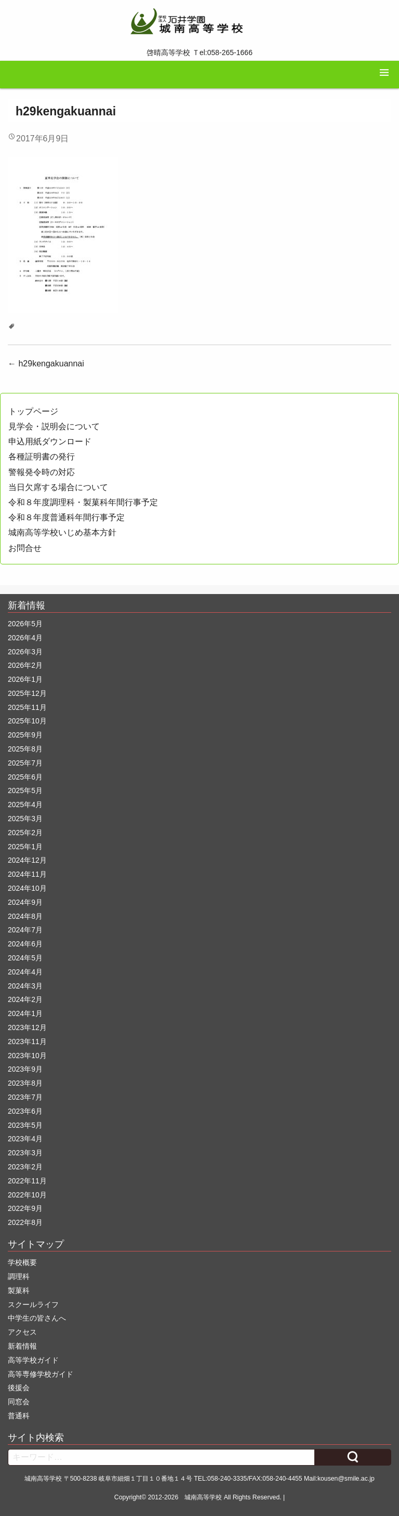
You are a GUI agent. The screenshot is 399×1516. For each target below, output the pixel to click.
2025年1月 (25, 846)
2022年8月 (25, 1222)
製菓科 (19, 1290)
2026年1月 (25, 679)
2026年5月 (25, 623)
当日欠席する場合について (58, 487)
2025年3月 (25, 818)
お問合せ (25, 548)
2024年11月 (27, 874)
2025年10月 (27, 721)
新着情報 (22, 1346)
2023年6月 (25, 1111)
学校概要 (22, 1262)
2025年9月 (25, 735)
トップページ (33, 411)
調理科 (19, 1276)
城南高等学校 (203, 1497)
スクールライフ (33, 1304)
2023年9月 (25, 1069)
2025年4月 (25, 804)
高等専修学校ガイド (40, 1374)
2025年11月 (27, 707)
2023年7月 (25, 1097)
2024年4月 (25, 972)
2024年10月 (27, 888)
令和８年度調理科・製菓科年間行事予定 (83, 502)
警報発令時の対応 (41, 472)
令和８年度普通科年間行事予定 (66, 517)
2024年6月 (25, 944)
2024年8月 (25, 916)
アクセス (22, 1332)
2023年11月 (27, 1041)
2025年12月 (27, 693)
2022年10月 (27, 1195)
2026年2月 (25, 665)
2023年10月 (27, 1055)
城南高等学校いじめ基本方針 (62, 532)
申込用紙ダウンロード (49, 441)
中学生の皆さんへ (37, 1318)
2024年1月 (25, 1013)
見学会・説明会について (54, 426)
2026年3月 (25, 652)
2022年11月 (27, 1181)
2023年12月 (27, 1027)
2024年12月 (27, 860)
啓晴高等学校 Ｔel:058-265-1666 (199, 52)
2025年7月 (25, 763)
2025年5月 (25, 790)
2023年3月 (25, 1153)
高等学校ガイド (33, 1360)
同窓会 (19, 1402)
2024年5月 (25, 958)
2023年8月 (25, 1083)
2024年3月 (25, 986)
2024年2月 (25, 999)
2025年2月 (25, 832)
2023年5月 (25, 1125)
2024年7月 (25, 930)
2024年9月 (25, 902)
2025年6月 (25, 777)
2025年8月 (25, 749)
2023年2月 (25, 1167)
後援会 (19, 1387)
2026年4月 (25, 638)
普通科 (19, 1416)
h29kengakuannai (46, 363)
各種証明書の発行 (41, 456)
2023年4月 (25, 1139)
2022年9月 (25, 1208)
